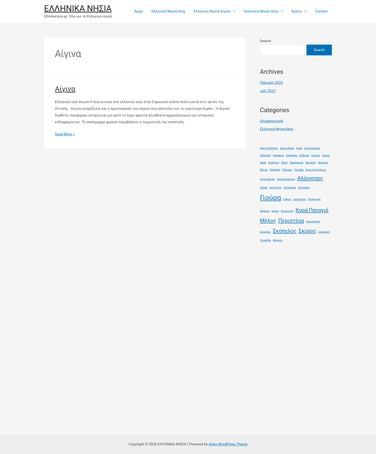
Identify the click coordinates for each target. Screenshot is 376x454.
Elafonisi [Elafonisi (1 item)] (304, 155)
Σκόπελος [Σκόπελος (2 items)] (285, 231)
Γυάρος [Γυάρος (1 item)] (287, 199)
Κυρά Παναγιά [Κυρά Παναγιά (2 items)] (312, 210)
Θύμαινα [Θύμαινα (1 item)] (265, 211)
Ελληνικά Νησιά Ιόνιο (267, 11)
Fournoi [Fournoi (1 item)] (315, 155)
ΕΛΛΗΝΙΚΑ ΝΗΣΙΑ (78, 8)
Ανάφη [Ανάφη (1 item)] (263, 187)
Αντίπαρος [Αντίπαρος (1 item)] (290, 187)
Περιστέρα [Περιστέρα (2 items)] (291, 221)
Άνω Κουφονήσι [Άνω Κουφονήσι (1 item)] (286, 179)
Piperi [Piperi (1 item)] (284, 162)
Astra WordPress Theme (228, 444)
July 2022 (268, 91)
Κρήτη (301, 11)
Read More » (65, 134)
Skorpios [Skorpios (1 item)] (323, 162)
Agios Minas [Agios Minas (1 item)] (287, 148)
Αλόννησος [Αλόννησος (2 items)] (310, 178)
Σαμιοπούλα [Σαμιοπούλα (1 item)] (313, 221)
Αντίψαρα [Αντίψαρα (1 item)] (303, 187)
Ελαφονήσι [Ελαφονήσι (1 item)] (314, 199)
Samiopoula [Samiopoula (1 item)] (296, 162)
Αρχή (146, 11)
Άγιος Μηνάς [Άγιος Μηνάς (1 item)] (267, 179)
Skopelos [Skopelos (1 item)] (311, 162)
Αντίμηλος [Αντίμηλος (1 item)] (276, 187)
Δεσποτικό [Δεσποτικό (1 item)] (300, 199)
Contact (322, 11)
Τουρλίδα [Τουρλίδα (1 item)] (265, 240)
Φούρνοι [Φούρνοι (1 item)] (277, 240)
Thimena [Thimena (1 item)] (287, 169)
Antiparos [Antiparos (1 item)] (278, 155)
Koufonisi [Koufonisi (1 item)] (273, 162)
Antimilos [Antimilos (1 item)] (265, 155)
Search (265, 41)
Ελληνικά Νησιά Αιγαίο (219, 11)
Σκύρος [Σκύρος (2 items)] (307, 231)
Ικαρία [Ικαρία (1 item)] (275, 211)
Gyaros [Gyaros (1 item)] (326, 155)
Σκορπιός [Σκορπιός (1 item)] (265, 231)
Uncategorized (271, 121)
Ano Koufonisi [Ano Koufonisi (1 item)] (312, 148)
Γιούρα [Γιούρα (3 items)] (270, 198)
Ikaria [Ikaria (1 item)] (263, 162)
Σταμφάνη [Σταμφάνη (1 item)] (324, 231)
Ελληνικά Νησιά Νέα (276, 129)
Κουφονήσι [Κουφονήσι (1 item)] (287, 211)
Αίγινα (65, 89)
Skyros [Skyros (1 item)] (264, 169)
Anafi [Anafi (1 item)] (299, 148)
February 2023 (271, 83)
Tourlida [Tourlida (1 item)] (298, 169)
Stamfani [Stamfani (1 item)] (275, 169)
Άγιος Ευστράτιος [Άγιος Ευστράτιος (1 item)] (316, 169)
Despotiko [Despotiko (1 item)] (291, 155)
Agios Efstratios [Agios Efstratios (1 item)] (269, 148)
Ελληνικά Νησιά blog (174, 11)
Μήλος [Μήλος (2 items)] (268, 221)
